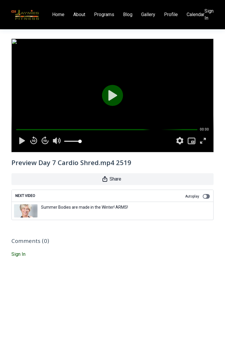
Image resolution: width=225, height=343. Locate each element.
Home (58, 14)
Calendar (195, 14)
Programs (104, 14)
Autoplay (197, 196)
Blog (127, 14)
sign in (18, 254)
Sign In (209, 14)
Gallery (148, 14)
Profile (171, 14)
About (79, 14)
